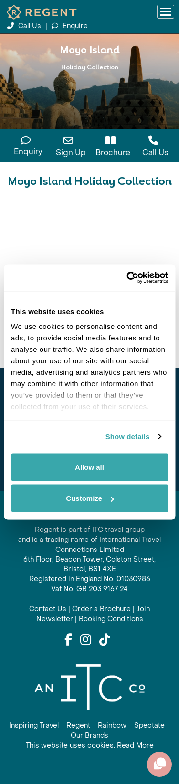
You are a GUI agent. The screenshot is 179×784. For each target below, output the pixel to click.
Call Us (25, 26)
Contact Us (47, 609)
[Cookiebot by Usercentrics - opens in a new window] (127, 278)
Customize (90, 498)
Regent (78, 725)
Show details (127, 437)
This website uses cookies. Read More (90, 745)
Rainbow (112, 725)
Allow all (89, 467)
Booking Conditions (111, 619)
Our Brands (89, 735)
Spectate (149, 725)
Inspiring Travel (34, 725)
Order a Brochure (101, 609)
